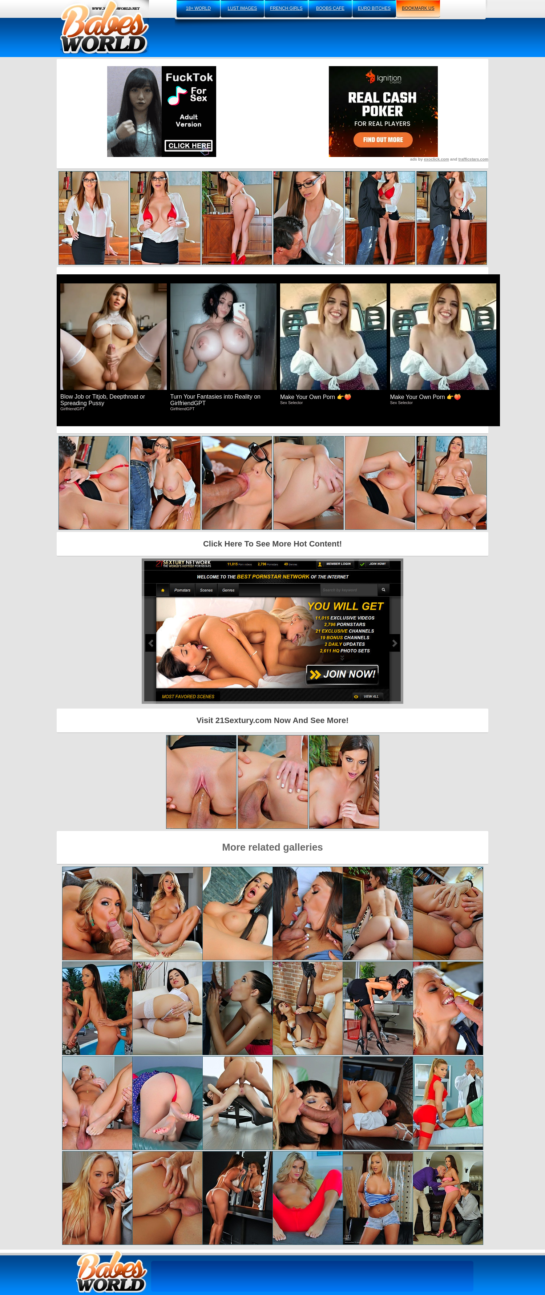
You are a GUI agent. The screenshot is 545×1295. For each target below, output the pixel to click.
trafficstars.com (473, 159)
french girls (286, 8)
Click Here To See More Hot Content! (272, 543)
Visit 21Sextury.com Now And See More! (273, 720)
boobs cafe (330, 8)
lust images (242, 8)
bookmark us (418, 8)
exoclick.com (436, 159)
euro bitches (374, 8)
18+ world (198, 8)
